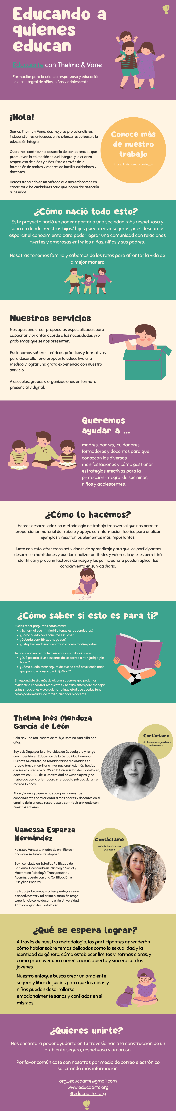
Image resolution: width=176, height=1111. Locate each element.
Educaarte (28, 65)
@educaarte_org (88, 1094)
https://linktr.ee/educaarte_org (133, 164)
